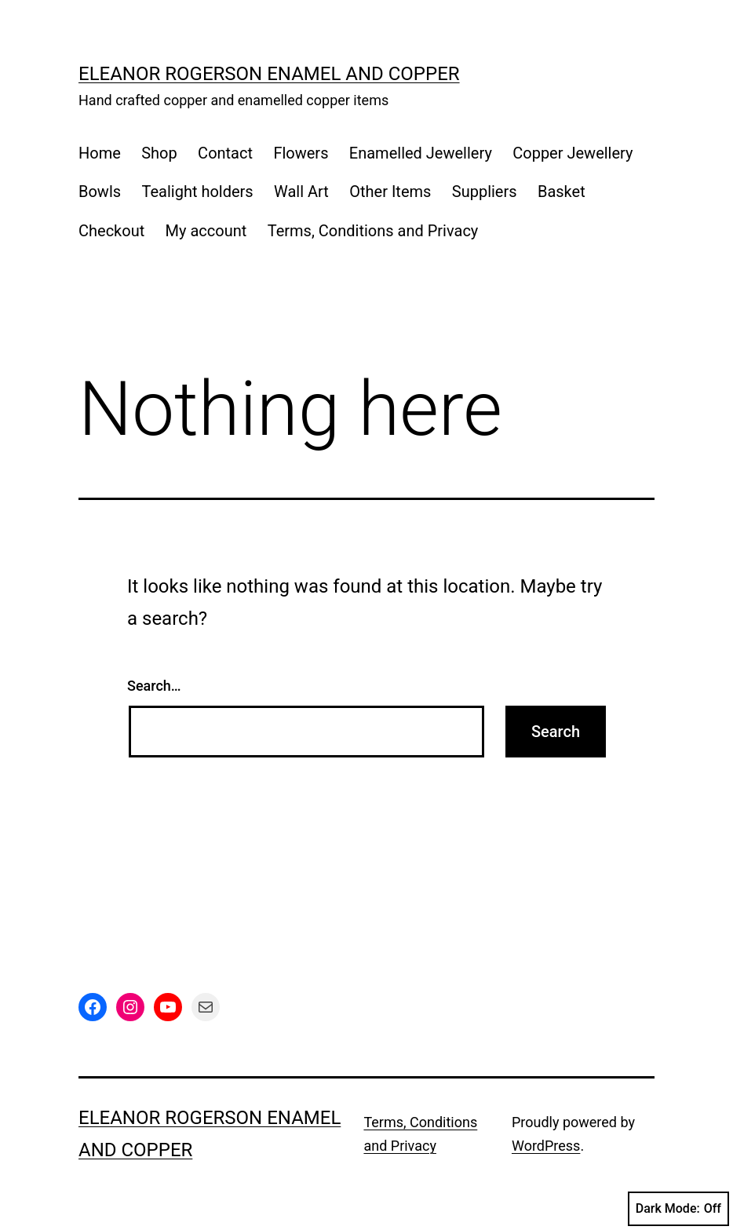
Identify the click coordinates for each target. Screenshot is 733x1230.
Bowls (99, 191)
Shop (159, 153)
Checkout (111, 230)
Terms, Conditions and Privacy (373, 230)
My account (206, 230)
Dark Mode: (678, 1208)
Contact (225, 153)
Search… (154, 685)
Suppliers (484, 191)
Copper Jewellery (572, 153)
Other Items (390, 191)
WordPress (546, 1145)
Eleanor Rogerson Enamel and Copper (269, 74)
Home (99, 153)
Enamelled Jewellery (420, 153)
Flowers (300, 153)
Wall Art (301, 191)
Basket (561, 191)
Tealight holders (197, 191)
